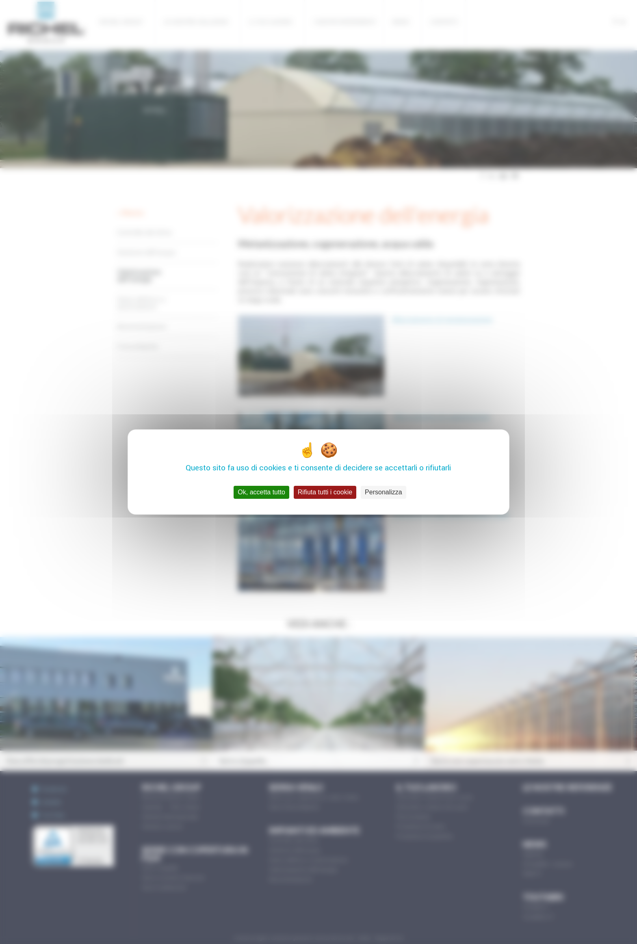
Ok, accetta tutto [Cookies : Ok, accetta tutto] (261, 492)
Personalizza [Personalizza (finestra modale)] (383, 492)
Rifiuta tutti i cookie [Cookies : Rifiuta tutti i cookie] (325, 492)
